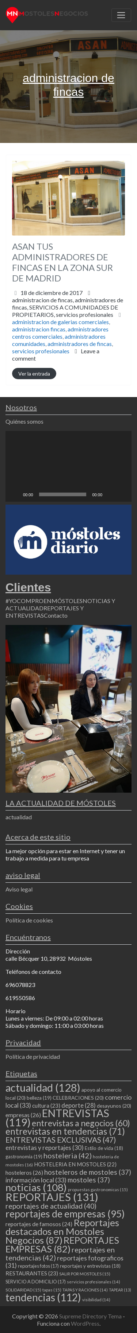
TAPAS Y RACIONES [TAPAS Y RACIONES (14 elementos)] (85, 1289)
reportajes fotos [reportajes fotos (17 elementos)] (38, 1266)
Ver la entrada (34, 373)
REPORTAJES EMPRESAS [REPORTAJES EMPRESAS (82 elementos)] (62, 1244)
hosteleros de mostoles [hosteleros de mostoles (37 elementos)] (87, 1172)
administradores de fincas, (67, 307)
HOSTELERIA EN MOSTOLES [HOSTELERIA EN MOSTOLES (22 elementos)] (75, 1164)
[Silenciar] (110, 494)
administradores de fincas (79, 343)
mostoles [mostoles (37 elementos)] (89, 1179)
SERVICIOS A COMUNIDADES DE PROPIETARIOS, (65, 311)
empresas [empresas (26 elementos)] (23, 1114)
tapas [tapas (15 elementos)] (51, 1289)
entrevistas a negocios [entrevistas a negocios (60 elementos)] (81, 1123)
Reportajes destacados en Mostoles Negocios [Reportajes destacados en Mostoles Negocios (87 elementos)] (62, 1231)
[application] (68, 466)
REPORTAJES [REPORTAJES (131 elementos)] (51, 1196)
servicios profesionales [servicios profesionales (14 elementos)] (93, 1281)
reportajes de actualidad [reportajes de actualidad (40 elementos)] (50, 1206)
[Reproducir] (15, 494)
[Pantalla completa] (122, 494)
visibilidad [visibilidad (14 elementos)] (96, 1299)
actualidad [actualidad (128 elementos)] (42, 1087)
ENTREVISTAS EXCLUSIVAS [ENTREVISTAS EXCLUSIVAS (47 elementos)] (60, 1139)
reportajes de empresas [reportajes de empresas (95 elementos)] (65, 1214)
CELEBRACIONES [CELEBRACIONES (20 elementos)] (78, 1098)
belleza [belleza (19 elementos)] (39, 1098)
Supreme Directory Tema (91, 1316)
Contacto (56, 615)
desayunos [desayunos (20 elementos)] (114, 1106)
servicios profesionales (84, 314)
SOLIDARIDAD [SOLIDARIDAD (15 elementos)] (23, 1289)
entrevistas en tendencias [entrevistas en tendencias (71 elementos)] (65, 1131)
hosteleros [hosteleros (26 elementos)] (24, 1172)
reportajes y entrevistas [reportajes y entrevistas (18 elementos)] (90, 1266)
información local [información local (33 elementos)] (35, 1180)
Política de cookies (29, 920)
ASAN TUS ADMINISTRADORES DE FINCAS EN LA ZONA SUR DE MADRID (62, 262)
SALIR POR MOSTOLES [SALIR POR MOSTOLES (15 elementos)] (84, 1273)
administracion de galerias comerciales (60, 321)
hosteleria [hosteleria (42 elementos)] (67, 1155)
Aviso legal (19, 889)
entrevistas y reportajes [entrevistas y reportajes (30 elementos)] (44, 1147)
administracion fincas (38, 329)
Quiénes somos (24, 421)
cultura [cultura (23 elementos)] (46, 1105)
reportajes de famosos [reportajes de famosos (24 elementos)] (38, 1224)
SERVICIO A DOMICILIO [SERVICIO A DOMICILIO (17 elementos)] (35, 1282)
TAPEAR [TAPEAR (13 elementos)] (120, 1289)
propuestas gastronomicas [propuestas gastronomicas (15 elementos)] (98, 1189)
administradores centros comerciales (60, 333)
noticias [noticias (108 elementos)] (36, 1187)
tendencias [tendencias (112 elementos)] (43, 1297)
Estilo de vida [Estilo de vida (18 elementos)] (104, 1148)
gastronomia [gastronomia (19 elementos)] (23, 1156)
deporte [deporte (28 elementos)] (78, 1105)
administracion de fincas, (67, 307)
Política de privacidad (32, 1056)
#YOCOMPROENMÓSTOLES (44, 600)
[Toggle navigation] (121, 15)
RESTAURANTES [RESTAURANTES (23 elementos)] (31, 1273)
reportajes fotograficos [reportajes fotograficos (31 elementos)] (64, 1261)
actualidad (18, 816)
